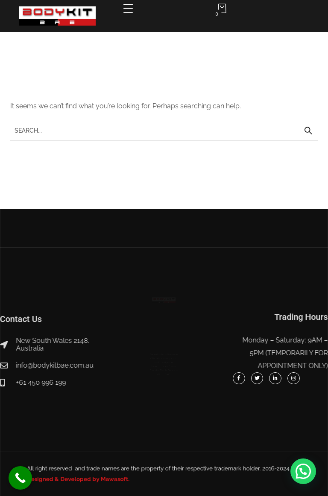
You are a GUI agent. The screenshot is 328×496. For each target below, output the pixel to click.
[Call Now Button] (20, 478)
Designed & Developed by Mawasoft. (105, 477)
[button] (303, 471)
